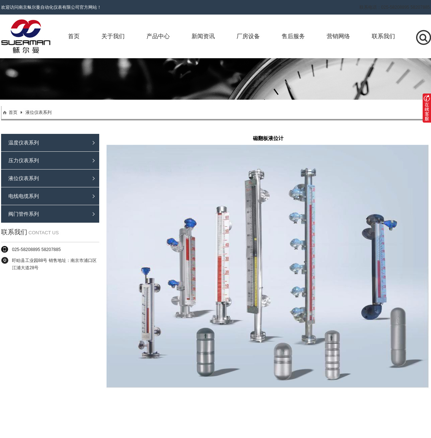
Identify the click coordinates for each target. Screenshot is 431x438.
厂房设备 (248, 36)
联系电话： (394, 7)
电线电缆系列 (51, 196)
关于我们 (113, 36)
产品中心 (158, 36)
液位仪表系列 (38, 112)
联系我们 (383, 36)
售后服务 (293, 36)
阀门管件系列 (51, 214)
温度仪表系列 (51, 143)
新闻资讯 (203, 36)
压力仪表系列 (51, 160)
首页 (74, 36)
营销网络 (338, 36)
